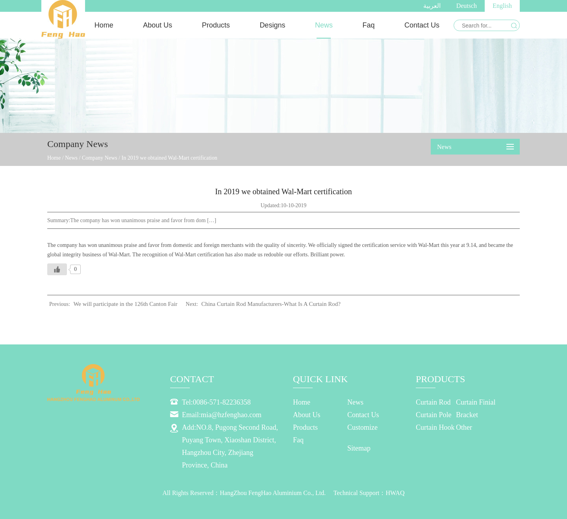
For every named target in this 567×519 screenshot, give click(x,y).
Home (103, 25)
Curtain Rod (433, 402)
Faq (368, 25)
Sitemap (359, 448)
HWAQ (394, 493)
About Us (157, 25)
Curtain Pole (434, 415)
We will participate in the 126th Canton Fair (125, 304)
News (324, 25)
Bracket (467, 415)
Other (464, 427)
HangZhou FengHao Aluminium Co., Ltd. (273, 493)
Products (216, 25)
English (502, 5)
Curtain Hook (435, 427)
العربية (432, 5)
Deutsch (466, 5)
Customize (362, 427)
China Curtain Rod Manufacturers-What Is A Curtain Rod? (271, 304)
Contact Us (421, 25)
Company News (99, 158)
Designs (272, 25)
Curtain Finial (476, 402)
